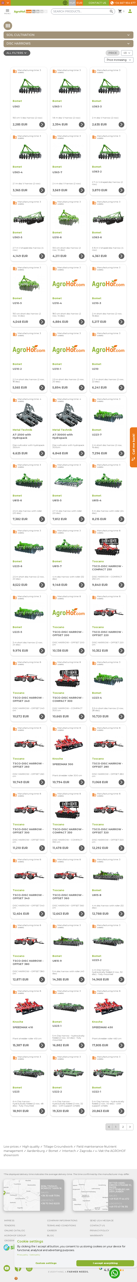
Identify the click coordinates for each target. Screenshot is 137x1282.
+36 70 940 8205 (50, 1203)
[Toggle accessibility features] (65, 3)
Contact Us (97, 3)
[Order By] (118, 60)
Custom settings (46, 1263)
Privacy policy (22, 1255)
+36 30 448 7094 (50, 1195)
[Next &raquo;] (130, 1126)
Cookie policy (35, 1255)
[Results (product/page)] (127, 53)
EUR (79, 2)
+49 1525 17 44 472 (119, 1198)
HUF (72, 2)
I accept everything (105, 1263)
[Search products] (87, 11)
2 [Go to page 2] (123, 1126)
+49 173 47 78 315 (118, 1206)
